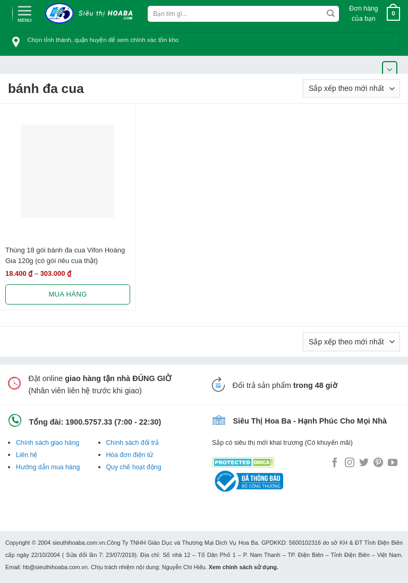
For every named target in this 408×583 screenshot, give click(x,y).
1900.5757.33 (88, 422)
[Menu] (24, 12)
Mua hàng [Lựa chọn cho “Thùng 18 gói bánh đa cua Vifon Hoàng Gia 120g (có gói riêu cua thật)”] (67, 294)
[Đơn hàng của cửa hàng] (351, 88)
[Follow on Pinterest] (378, 463)
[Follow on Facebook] (334, 463)
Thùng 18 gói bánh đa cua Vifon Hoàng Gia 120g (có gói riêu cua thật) (65, 255)
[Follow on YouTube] (392, 463)
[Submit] (330, 14)
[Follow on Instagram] (349, 463)
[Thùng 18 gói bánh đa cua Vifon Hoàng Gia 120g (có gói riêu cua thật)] (67, 171)
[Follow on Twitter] (364, 463)
